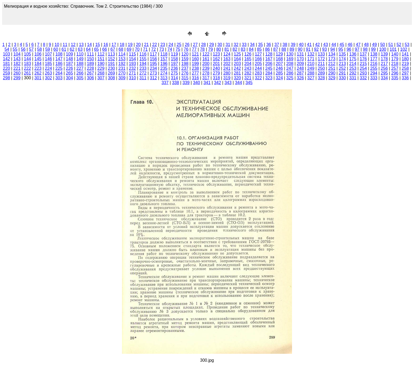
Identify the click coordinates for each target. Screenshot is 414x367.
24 (170, 44)
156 (153, 59)
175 (352, 59)
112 (101, 54)
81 (226, 49)
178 (384, 59)
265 (69, 73)
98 (365, 49)
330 (342, 78)
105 (27, 54)
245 (268, 68)
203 (237, 63)
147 (59, 59)
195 (153, 63)
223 (37, 68)
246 (279, 68)
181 (6, 63)
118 (163, 54)
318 (216, 78)
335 (394, 78)
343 (228, 82)
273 (153, 73)
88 (283, 49)
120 (185, 54)
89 (292, 49)
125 (237, 54)
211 (321, 63)
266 (79, 73)
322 (258, 78)
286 (289, 73)
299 (17, 78)
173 (331, 59)
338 (175, 82)
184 (37, 63)
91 (308, 49)
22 (154, 44)
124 (226, 54)
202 (226, 63)
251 (331, 68)
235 (163, 68)
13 (81, 44)
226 (69, 68)
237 (185, 68)
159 (185, 59)
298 (6, 78)
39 (293, 44)
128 (268, 54)
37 (276, 44)
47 (358, 44)
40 (301, 44)
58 (39, 49)
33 (244, 44)
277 (195, 73)
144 (27, 59)
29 (211, 44)
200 (205, 63)
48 (366, 44)
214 (352, 63)
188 (79, 63)
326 (300, 78)
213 (342, 63)
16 (105, 44)
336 (405, 78)
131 (300, 54)
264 (59, 73)
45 (342, 44)
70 (137, 49)
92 (316, 49)
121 (195, 54)
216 (373, 63)
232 (132, 68)
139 (384, 54)
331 (352, 78)
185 (48, 63)
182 (17, 63)
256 (384, 68)
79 (210, 49)
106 (37, 54)
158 (174, 59)
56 (23, 49)
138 (373, 54)
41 (309, 44)
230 (111, 68)
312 (153, 78)
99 (373, 49)
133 (321, 54)
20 (138, 44)
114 (121, 54)
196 (163, 63)
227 (79, 68)
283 (258, 73)
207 (279, 63)
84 (251, 49)
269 (111, 73)
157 (163, 59)
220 (6, 68)
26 (187, 44)
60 (55, 49)
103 (6, 54)
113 (111, 54)
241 (226, 68)
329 (331, 78)
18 (122, 44)
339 (186, 82)
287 (300, 73)
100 (382, 49)
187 (69, 63)
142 (6, 59)
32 (236, 44)
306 (90, 78)
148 (69, 59)
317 (205, 78)
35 (260, 44)
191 (111, 63)
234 (153, 68)
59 (47, 49)
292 (352, 73)
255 (373, 68)
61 (64, 49)
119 (174, 54)
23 (162, 44)
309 (121, 78)
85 (259, 49)
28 (203, 44)
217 (384, 63)
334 (384, 78)
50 (382, 44)
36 (268, 44)
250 (321, 68)
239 (205, 68)
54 (6, 49)
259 (6, 73)
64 (88, 49)
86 (267, 49)
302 (48, 78)
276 (185, 73)
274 (163, 73)
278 (205, 73)
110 (79, 54)
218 (394, 63)
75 (178, 49)
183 (27, 63)
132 (310, 54)
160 (195, 59)
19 (130, 44)
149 (79, 59)
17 (113, 44)
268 (101, 73)
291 (342, 73)
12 (73, 44)
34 (252, 44)
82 (235, 49)
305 (79, 78)
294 (373, 73)
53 (407, 44)
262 (37, 73)
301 (37, 78)
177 (373, 59)
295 (384, 73)
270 (121, 73)
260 (17, 73)
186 (59, 63)
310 (132, 78)
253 (352, 68)
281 (237, 73)
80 (218, 49)
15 (97, 44)
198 (185, 63)
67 (112, 49)
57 (31, 49)
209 (300, 63)
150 (90, 59)
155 (143, 59)
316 (195, 78)
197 (174, 63)
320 (237, 78)
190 (101, 63)
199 (195, 63)
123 (216, 54)
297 (405, 73)
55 (15, 49)
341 (207, 82)
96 (349, 49)
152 (111, 59)
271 (132, 73)
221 (17, 68)
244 (258, 68)
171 (310, 59)
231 (121, 68)
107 (48, 54)
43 (325, 44)
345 (249, 82)
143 (17, 59)
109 (69, 54)
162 (216, 59)
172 (321, 59)
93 (324, 49)
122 (205, 54)
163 (226, 59)
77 (194, 49)
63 (80, 49)
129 (279, 54)
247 (289, 68)
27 (195, 44)
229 (101, 68)
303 (59, 78)
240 (216, 68)
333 (373, 78)
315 (185, 78)
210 (310, 63)
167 (268, 59)
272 (143, 73)
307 (101, 78)
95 (340, 49)
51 (390, 44)
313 (163, 78)
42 (317, 44)
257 (394, 68)
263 (48, 73)
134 (331, 54)
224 (48, 68)
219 (405, 63)
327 (310, 78)
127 (258, 54)
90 (300, 49)
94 (332, 49)
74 (169, 49)
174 (342, 59)
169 (289, 59)
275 (174, 73)
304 (69, 78)
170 (300, 59)
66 (104, 49)
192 (121, 63)
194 (143, 63)
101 (393, 49)
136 (352, 54)
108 (59, 54)
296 (394, 73)
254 (363, 68)
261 (27, 73)
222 (27, 68)
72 (153, 49)
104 (17, 54)
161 (205, 59)
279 (216, 73)
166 (258, 59)
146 (48, 59)
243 (247, 68)
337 (165, 82)
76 (186, 49)
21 (146, 44)
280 (226, 73)
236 (174, 68)
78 (202, 49)
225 (59, 68)
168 (279, 59)
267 (90, 73)
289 (321, 73)
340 (196, 82)
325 (289, 78)
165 (247, 59)
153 (121, 59)
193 (132, 63)
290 (331, 73)
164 (237, 59)
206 (268, 63)
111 (90, 54)
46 (350, 44)
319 (226, 78)
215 (363, 63)
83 (243, 49)
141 (405, 54)
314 (174, 78)
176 (363, 59)
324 (279, 78)
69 (129, 49)
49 (374, 44)
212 (331, 63)
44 (333, 44)
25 (179, 44)
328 (321, 78)
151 (101, 59)
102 (403, 49)
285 (279, 73)
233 (143, 68)
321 (247, 78)
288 (310, 73)
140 (394, 54)
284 (268, 73)
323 (268, 78)
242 (237, 68)
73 (161, 49)
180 (405, 59)
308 (111, 78)
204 (247, 63)
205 (258, 63)
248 (300, 68)
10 (56, 44)
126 (247, 54)
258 (405, 68)
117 (153, 54)
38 (285, 44)
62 (72, 49)
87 (275, 49)
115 (132, 54)
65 (96, 49)
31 (227, 44)
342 (217, 82)
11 (65, 44)
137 (363, 54)
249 (310, 68)
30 (219, 44)
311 (143, 78)
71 (145, 49)
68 (121, 49)
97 (357, 49)
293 (363, 73)
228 (90, 68)
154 (132, 59)
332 (363, 78)
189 (90, 63)
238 (195, 68)
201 (216, 63)
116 (143, 54)
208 (289, 63)
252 (342, 68)
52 (399, 44)
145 (37, 59)
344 (238, 82)
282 (247, 73)
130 (289, 54)
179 (394, 59)
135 (342, 54)
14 (89, 44)
